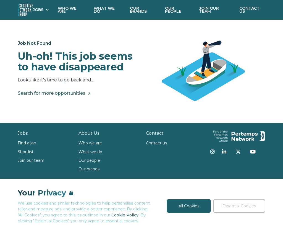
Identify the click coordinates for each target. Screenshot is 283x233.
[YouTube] (253, 152)
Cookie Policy (124, 215)
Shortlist (25, 151)
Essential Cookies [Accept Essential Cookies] (239, 205)
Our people (89, 160)
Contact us (156, 143)
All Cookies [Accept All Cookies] (189, 205)
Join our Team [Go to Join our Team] (209, 10)
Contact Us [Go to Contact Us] (249, 10)
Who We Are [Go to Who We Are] (67, 10)
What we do (90, 151)
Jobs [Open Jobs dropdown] (41, 9)
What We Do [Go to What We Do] (104, 10)
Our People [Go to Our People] (173, 10)
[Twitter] (238, 152)
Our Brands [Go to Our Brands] (138, 10)
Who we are (90, 143)
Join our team (31, 160)
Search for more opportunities (55, 93)
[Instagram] (212, 152)
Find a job (27, 143)
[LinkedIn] (224, 152)
